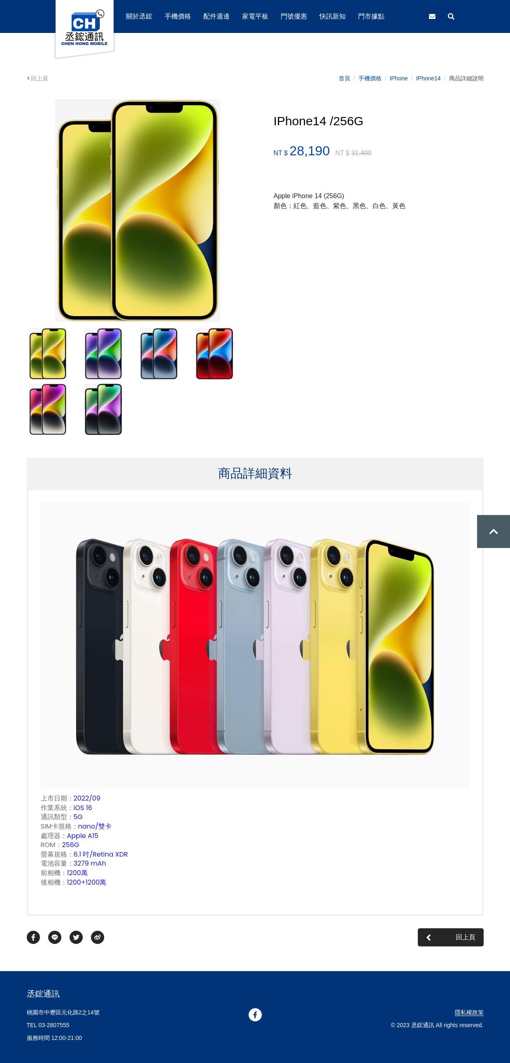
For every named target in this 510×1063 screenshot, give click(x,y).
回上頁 (38, 78)
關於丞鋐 (139, 16)
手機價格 (370, 78)
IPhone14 (428, 78)
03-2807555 (54, 1025)
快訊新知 (332, 16)
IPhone (398, 78)
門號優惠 (294, 16)
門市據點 (371, 16)
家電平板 (255, 16)
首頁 (344, 78)
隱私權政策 (469, 1012)
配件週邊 (216, 16)
